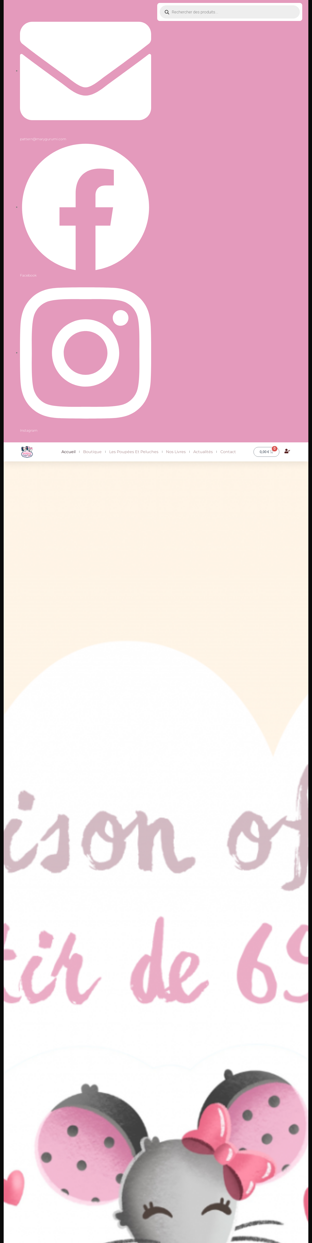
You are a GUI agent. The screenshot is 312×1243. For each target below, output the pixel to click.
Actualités (203, 451)
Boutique (92, 451)
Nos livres (176, 451)
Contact (228, 451)
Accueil (68, 451)
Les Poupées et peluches (133, 451)
